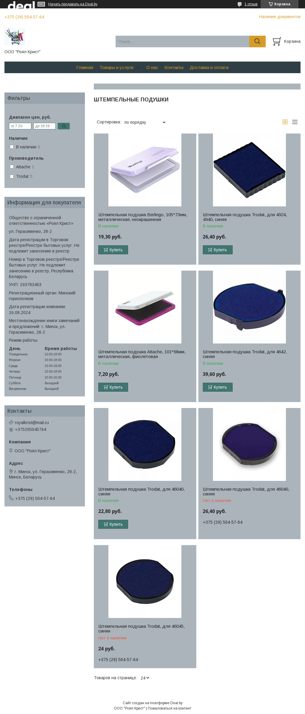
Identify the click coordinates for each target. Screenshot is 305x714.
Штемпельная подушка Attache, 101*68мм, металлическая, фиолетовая (142, 354)
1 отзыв (251, 4)
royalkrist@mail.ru (32, 422)
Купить (116, 249)
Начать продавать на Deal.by (72, 4)
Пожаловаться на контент (169, 708)
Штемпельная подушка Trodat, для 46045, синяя (141, 628)
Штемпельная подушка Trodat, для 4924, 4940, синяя (245, 217)
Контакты (173, 67)
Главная (84, 67)
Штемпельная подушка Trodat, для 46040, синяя (141, 491)
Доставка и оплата (209, 67)
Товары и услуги (116, 67)
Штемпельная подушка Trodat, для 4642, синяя (245, 354)
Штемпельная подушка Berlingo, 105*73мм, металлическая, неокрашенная (142, 217)
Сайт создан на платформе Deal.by (153, 703)
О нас (152, 67)
